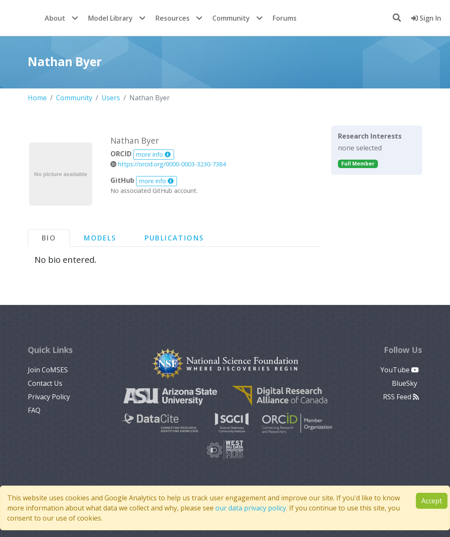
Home (37, 97)
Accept (431, 500)
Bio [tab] (49, 238)
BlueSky (405, 383)
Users (111, 97)
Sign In (426, 18)
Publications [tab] (174, 238)
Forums (285, 18)
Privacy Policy (49, 396)
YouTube (399, 369)
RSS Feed (401, 396)
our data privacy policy (250, 508)
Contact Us (45, 383)
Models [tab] (100, 238)
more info (153, 154)
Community (231, 18)
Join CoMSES (48, 369)
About (55, 18)
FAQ (34, 410)
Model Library (110, 18)
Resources (172, 18)
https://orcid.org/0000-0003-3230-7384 (168, 164)
